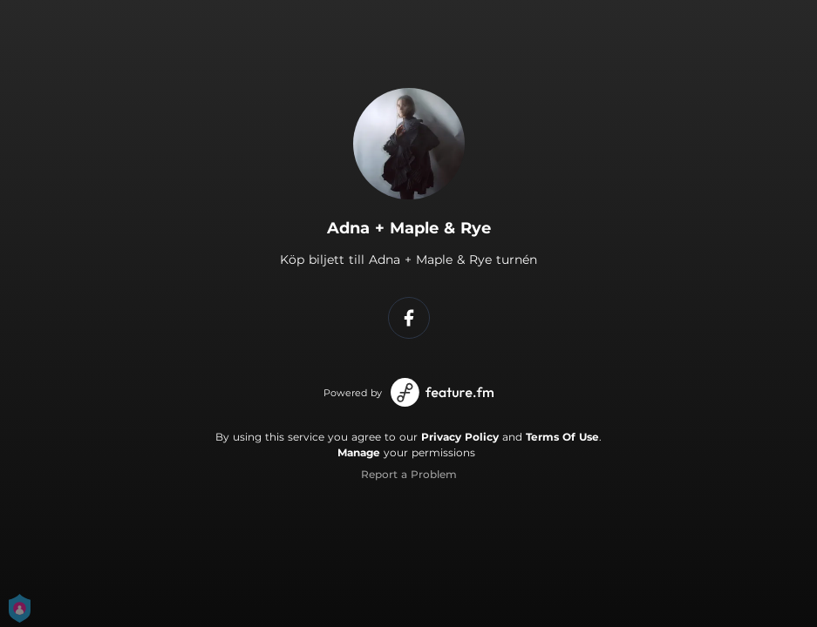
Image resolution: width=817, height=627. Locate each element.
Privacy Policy (460, 436)
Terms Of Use (562, 436)
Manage (358, 452)
